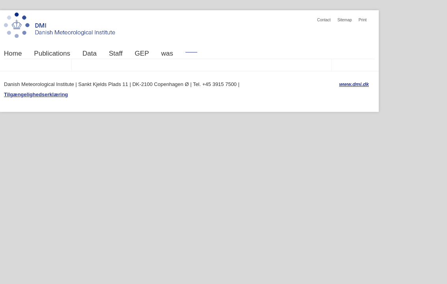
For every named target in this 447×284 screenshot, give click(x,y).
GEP (142, 53)
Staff (116, 53)
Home (13, 53)
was (167, 53)
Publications (52, 53)
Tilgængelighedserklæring (36, 94)
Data (89, 53)
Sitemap (344, 20)
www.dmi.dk (354, 84)
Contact (324, 20)
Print (363, 20)
